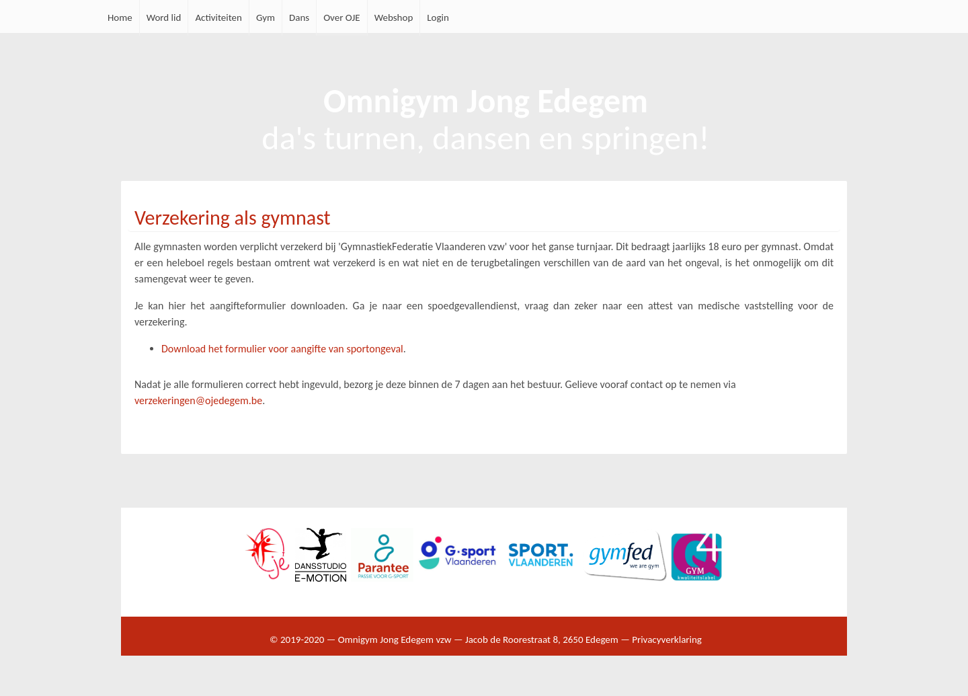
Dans (299, 17)
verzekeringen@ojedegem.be (198, 400)
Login (438, 17)
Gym (265, 17)
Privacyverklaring (667, 639)
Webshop (393, 17)
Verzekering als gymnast (232, 217)
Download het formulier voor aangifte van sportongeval (282, 348)
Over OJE (341, 17)
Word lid (164, 17)
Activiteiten (218, 17)
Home (120, 17)
